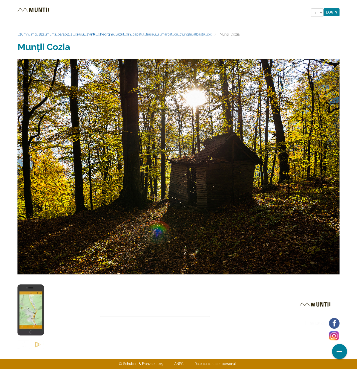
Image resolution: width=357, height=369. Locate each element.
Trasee (87, 13)
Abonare (226, 320)
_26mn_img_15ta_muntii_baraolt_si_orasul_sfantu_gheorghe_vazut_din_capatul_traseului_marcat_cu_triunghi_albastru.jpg (114, 34)
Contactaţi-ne (140, 353)
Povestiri (136, 13)
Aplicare (353, 4)
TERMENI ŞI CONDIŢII (208, 353)
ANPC (178, 364)
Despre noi (171, 353)
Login (331, 12)
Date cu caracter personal (215, 364)
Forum (207, 13)
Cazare (111, 13)
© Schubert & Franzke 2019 (141, 364)
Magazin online (172, 13)
